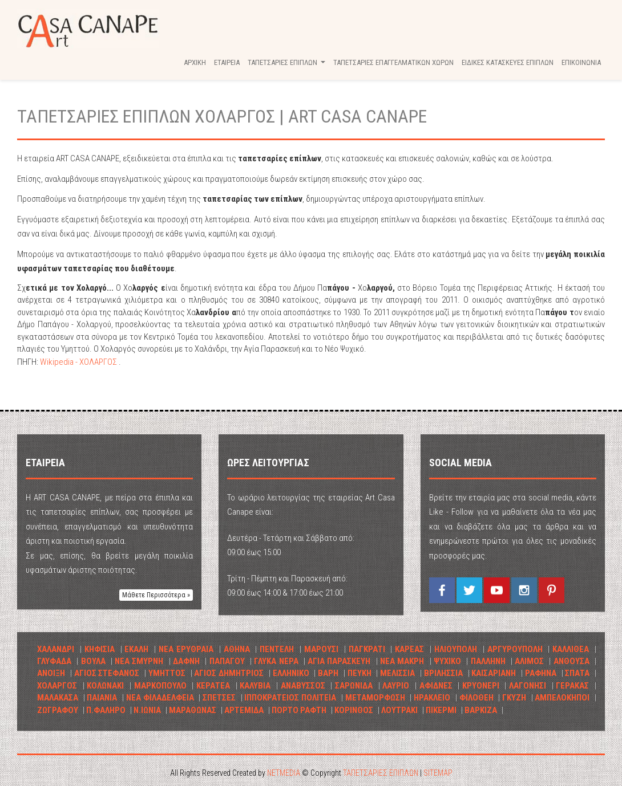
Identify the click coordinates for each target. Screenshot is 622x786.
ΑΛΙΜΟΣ (529, 661)
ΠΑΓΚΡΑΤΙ (367, 649)
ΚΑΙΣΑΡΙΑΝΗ (493, 673)
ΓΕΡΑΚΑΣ (572, 686)
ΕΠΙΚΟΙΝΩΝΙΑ (581, 62)
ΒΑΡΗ (328, 673)
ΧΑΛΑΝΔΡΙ (55, 649)
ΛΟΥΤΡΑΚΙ (399, 710)
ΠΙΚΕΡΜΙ (441, 710)
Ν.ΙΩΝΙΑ (147, 710)
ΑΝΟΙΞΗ (51, 673)
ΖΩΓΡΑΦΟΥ (57, 710)
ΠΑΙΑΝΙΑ (102, 698)
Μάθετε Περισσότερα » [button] (156, 595)
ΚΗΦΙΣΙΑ (99, 649)
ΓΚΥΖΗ (514, 698)
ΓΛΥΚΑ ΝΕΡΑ (276, 661)
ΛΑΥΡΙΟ (395, 686)
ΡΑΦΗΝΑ (540, 673)
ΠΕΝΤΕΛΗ (277, 649)
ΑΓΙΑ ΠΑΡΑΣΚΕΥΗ (339, 661)
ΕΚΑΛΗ (136, 649)
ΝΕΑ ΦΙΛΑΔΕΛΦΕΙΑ (160, 698)
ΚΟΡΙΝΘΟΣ (353, 710)
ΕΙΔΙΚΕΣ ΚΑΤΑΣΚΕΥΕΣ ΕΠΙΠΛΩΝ (508, 62)
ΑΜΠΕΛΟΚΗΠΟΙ (562, 698)
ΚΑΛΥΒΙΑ (255, 686)
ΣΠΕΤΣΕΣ (219, 698)
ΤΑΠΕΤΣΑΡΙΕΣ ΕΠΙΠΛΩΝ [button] (288, 65)
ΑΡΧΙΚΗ (195, 62)
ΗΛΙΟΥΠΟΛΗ (455, 649)
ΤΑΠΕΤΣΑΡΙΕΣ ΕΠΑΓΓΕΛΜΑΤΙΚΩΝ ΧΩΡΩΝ (393, 62)
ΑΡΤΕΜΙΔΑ (244, 710)
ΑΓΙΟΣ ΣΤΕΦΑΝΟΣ (107, 673)
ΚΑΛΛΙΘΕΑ (570, 649)
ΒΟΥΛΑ (93, 661)
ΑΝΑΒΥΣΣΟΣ (303, 686)
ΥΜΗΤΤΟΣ (166, 673)
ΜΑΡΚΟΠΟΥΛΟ (160, 686)
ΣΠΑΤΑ (577, 673)
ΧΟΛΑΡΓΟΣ (57, 686)
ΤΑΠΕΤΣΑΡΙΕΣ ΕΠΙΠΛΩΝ (88, 28)
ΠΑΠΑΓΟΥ (227, 661)
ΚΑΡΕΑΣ (409, 649)
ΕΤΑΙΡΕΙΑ (227, 62)
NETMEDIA (283, 772)
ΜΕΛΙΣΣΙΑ (397, 673)
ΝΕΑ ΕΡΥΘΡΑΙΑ (186, 649)
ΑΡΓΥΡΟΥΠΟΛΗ (515, 649)
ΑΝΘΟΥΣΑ (571, 661)
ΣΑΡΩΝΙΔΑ (354, 686)
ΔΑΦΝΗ (186, 661)
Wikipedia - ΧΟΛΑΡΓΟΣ (79, 362)
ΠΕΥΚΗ (359, 673)
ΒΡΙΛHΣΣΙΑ (443, 673)
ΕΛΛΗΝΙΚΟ (292, 673)
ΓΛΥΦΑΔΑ (54, 661)
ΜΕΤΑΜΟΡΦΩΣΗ (375, 698)
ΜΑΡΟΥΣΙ (321, 649)
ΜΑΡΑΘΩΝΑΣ (192, 710)
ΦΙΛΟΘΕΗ (476, 698)
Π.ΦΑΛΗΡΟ (106, 710)
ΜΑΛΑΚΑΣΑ (57, 698)
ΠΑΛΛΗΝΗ (488, 661)
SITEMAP (438, 772)
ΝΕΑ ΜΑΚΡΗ (402, 661)
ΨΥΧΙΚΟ (447, 661)
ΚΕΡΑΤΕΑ (213, 686)
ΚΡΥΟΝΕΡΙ (480, 686)
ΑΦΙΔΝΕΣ (436, 686)
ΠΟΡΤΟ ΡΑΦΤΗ (299, 710)
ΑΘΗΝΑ (237, 649)
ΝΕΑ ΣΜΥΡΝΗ (139, 661)
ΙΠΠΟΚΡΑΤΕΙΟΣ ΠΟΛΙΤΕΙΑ (290, 698)
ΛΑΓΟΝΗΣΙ (527, 686)
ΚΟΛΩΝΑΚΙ (105, 686)
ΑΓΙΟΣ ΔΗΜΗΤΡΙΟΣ (229, 673)
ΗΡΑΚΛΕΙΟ (432, 698)
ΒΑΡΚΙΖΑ (481, 710)
